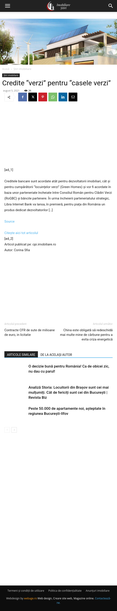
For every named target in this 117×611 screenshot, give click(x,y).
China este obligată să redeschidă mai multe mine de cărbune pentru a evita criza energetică (86, 334)
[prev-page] (7, 430)
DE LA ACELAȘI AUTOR (56, 355)
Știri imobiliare (22, 69)
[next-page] (14, 430)
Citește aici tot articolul (21, 233)
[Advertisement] (58, 134)
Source (9, 221)
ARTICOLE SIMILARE (21, 355)
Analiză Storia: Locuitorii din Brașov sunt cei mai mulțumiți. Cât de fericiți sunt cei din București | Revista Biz (68, 392)
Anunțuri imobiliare (97, 591)
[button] (7, 6)
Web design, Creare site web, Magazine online (65, 598)
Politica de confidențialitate (65, 591)
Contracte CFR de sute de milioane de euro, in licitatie (29, 332)
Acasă (5, 69)
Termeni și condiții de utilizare (25, 591)
